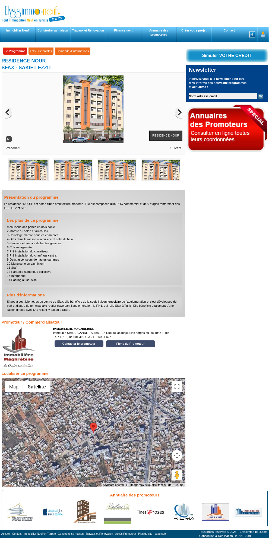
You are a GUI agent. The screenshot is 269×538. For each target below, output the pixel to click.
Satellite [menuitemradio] (37, 387)
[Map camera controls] (177, 455)
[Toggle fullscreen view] (177, 386)
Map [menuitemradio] (13, 387)
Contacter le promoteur (79, 343)
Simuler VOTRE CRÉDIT (226, 55)
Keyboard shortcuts (115, 484)
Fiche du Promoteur (130, 343)
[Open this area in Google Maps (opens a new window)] (12, 483)
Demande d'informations (72, 51)
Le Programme (15, 51)
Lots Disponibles (41, 51)
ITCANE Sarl (242, 535)
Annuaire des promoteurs (135, 495)
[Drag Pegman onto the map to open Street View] (177, 475)
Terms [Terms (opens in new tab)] (179, 484)
